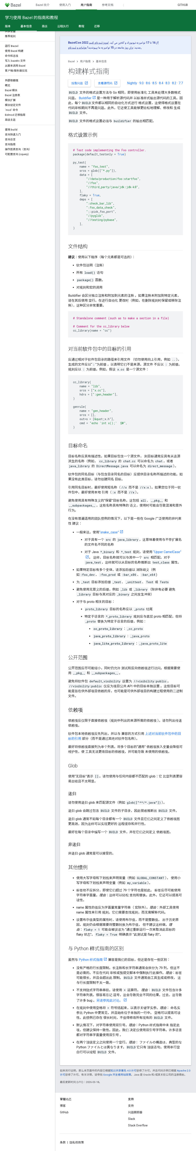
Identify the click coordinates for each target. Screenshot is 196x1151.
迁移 (97, 26)
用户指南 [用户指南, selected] (86, 5)
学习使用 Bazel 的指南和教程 (31, 17)
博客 (63, 1105)
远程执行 (63, 26)
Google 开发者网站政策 (117, 1074)
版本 (8, 26)
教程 (81, 26)
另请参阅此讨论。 (109, 1000)
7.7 (181, 83)
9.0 (141, 83)
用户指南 (85, 61)
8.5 (154, 83)
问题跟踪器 (135, 1112)
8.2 (174, 83)
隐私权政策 (77, 1142)
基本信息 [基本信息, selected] (26, 26)
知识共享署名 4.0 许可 (123, 1070)
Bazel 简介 (43, 5)
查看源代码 (108, 83)
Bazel (71, 61)
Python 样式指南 (91, 960)
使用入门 (65, 5)
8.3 (168, 83)
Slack (131, 1118)
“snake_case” (109, 532)
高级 (44, 26)
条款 (63, 1142)
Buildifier (85, 98)
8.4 (161, 83)
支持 (131, 1105)
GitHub (183, 5)
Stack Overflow (138, 1125)
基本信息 (101, 61)
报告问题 (79, 83)
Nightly (132, 83)
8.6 (148, 83)
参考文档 (107, 5)
